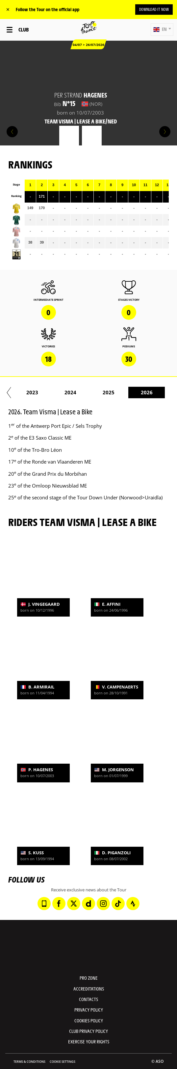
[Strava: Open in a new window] (132, 903)
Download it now (154, 9)
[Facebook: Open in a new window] (58, 903)
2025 (145, 392)
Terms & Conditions (29, 1061)
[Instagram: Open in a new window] (103, 903)
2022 (30, 392)
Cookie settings (62, 1061)
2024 (107, 392)
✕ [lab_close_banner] (8, 9)
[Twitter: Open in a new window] (73, 903)
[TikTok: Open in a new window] (118, 903)
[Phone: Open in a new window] (44, 903)
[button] (162, 29)
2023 (68, 392)
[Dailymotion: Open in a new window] (88, 903)
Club (23, 29)
